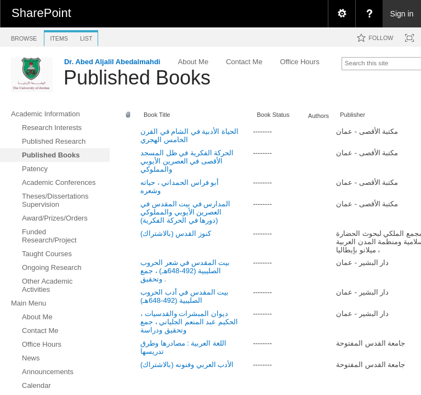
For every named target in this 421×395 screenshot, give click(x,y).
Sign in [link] (402, 13)
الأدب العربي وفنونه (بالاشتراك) (187, 364)
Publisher (352, 114)
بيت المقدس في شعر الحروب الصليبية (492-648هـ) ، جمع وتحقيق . (185, 270)
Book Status (273, 114)
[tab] (24, 36)
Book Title (157, 114)
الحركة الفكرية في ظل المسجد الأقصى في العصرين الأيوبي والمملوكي (187, 161)
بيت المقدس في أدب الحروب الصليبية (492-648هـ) (184, 296)
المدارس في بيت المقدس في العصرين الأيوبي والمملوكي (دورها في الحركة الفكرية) (185, 212)
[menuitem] (341, 13)
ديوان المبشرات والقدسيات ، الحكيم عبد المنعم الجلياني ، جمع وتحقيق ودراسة (189, 321)
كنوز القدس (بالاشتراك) (175, 233)
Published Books (137, 77)
